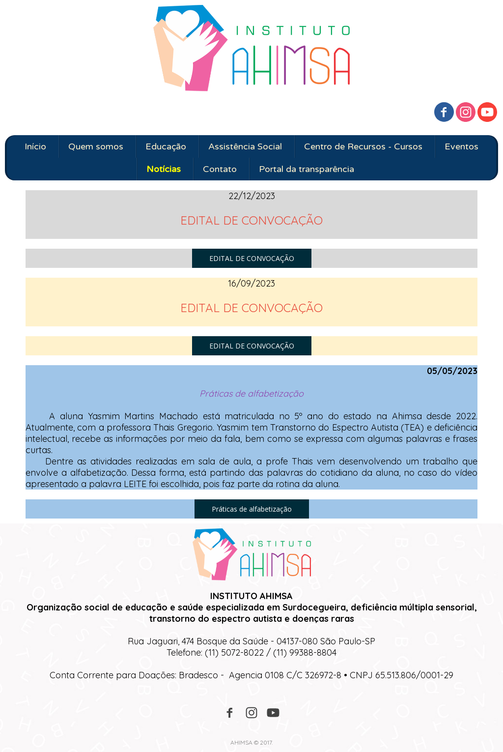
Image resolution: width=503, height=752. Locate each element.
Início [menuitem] (35, 146)
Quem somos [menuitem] (95, 146)
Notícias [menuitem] (163, 169)
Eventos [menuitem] (461, 146)
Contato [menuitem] (220, 169)
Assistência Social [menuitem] (245, 146)
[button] (251, 258)
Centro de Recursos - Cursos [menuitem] (363, 146)
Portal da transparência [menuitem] (306, 169)
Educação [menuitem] (165, 146)
